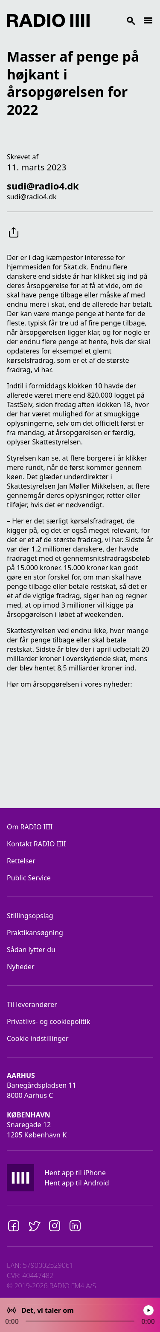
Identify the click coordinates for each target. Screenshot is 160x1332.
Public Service (29, 877)
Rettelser (21, 860)
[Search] (116, 20)
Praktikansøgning (35, 932)
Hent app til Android (76, 1183)
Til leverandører (32, 1004)
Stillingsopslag (30, 915)
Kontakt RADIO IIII (36, 843)
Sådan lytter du (31, 949)
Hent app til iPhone (75, 1172)
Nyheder (21, 966)
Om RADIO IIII (29, 826)
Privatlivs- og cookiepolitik (48, 1021)
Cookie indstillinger (38, 1038)
